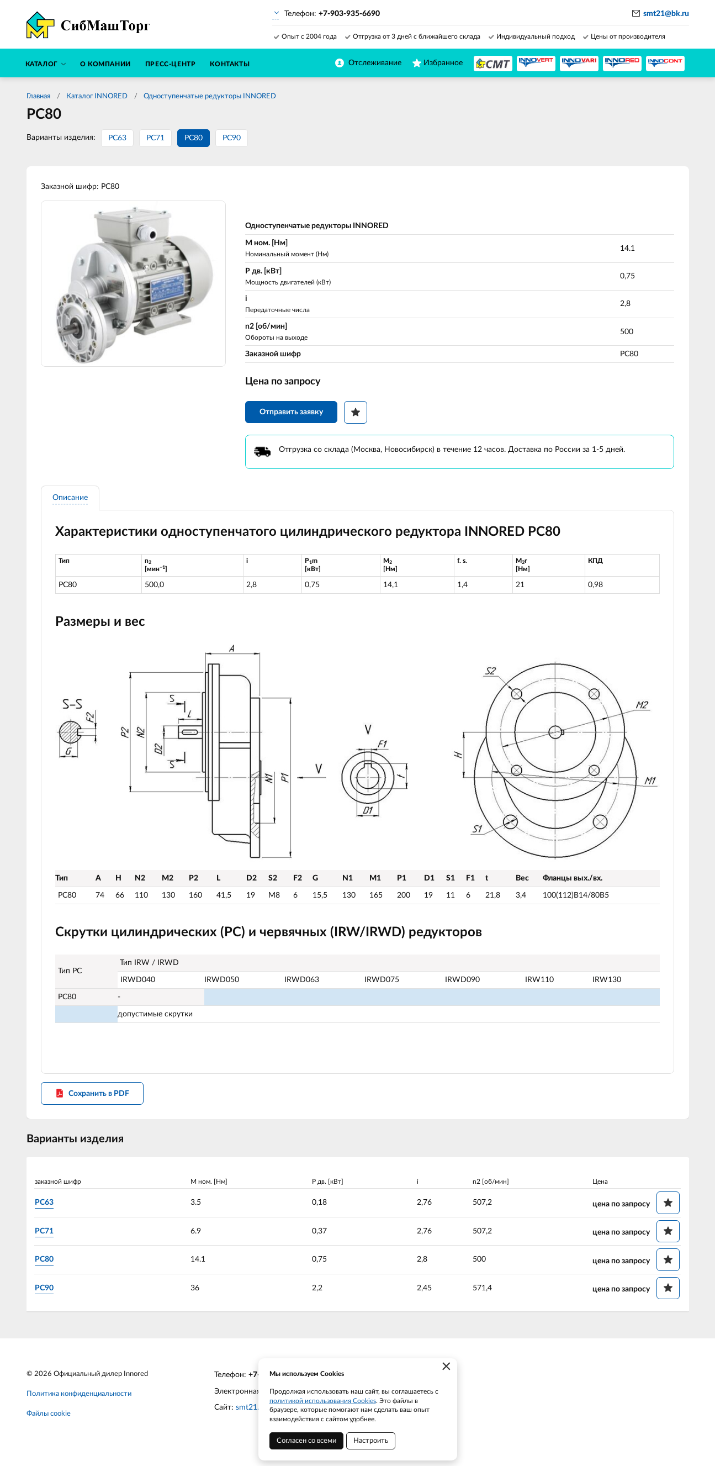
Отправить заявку (293, 415)
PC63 (117, 138)
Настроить (370, 1440)
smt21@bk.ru (666, 14)
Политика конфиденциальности (79, 1401)
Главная (38, 96)
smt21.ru (251, 1414)
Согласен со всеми (306, 1440)
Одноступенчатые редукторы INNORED (210, 96)
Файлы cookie (49, 1421)
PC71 (155, 138)
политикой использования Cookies (322, 1401)
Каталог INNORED (97, 96)
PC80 (193, 138)
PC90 (232, 138)
